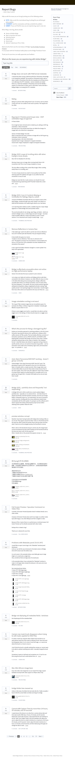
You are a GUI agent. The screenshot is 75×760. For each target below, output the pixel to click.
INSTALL (55, 45)
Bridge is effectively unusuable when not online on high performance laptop (29, 270)
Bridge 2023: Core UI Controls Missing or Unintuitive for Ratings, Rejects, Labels (26, 196)
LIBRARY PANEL (57, 53)
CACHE (55, 26)
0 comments (14, 108)
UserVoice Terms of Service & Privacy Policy (33, 755)
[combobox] (61, 88)
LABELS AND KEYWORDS (59, 51)
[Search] (69, 88)
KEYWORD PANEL (57, 49)
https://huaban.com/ (27, 474)
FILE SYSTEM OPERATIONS (59, 36)
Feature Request (60, 95)
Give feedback (60, 93)
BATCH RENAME (57, 24)
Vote (6, 78)
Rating (14, 99)
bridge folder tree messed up (22, 688)
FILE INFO (21, 625)
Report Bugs (59, 97)
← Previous (10, 736)
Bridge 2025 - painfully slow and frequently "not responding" (29, 388)
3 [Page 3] (21, 736)
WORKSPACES (22, 350)
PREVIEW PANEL (22, 146)
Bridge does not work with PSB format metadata (29, 74)
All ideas (55, 19)
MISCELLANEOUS (57, 58)
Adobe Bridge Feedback (18, 755)
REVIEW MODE (22, 108)
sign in (65, 8)
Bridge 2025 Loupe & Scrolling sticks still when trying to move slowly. (29, 155)
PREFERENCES (56, 64)
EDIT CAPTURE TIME (23, 728)
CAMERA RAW (22, 261)
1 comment (14, 90)
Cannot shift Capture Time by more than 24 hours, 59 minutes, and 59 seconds (30, 709)
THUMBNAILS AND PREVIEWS (25, 220)
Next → (41, 736)
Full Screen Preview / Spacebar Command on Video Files (28, 508)
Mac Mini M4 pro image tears (22, 668)
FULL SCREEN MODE (23, 534)
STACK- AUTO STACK (58, 77)
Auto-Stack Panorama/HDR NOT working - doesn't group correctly (30, 360)
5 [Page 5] (26, 736)
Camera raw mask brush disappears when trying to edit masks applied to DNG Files (29, 635)
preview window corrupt (20, 416)
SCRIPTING (55, 73)
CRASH (20, 293)
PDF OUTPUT (56, 60)
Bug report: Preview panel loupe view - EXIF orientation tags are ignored (28, 118)
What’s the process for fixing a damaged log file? (29, 329)
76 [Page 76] (32, 736)
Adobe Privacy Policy (57, 755)
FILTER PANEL (56, 38)
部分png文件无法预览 (20, 461)
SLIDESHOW (56, 75)
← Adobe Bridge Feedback (8, 12)
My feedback (23, 67)
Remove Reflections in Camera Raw (24, 229)
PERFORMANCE (21, 186)
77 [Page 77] (36, 736)
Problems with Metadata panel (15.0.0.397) (27, 542)
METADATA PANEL (22, 90)
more (16, 183)
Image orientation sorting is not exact (25, 301)
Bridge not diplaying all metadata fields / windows (30, 615)
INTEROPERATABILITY (58, 47)
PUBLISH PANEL (57, 68)
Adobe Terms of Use (48, 755)
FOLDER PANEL (22, 700)
